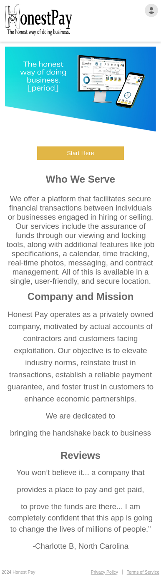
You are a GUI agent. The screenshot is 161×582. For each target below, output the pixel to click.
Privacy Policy (104, 572)
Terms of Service (143, 572)
